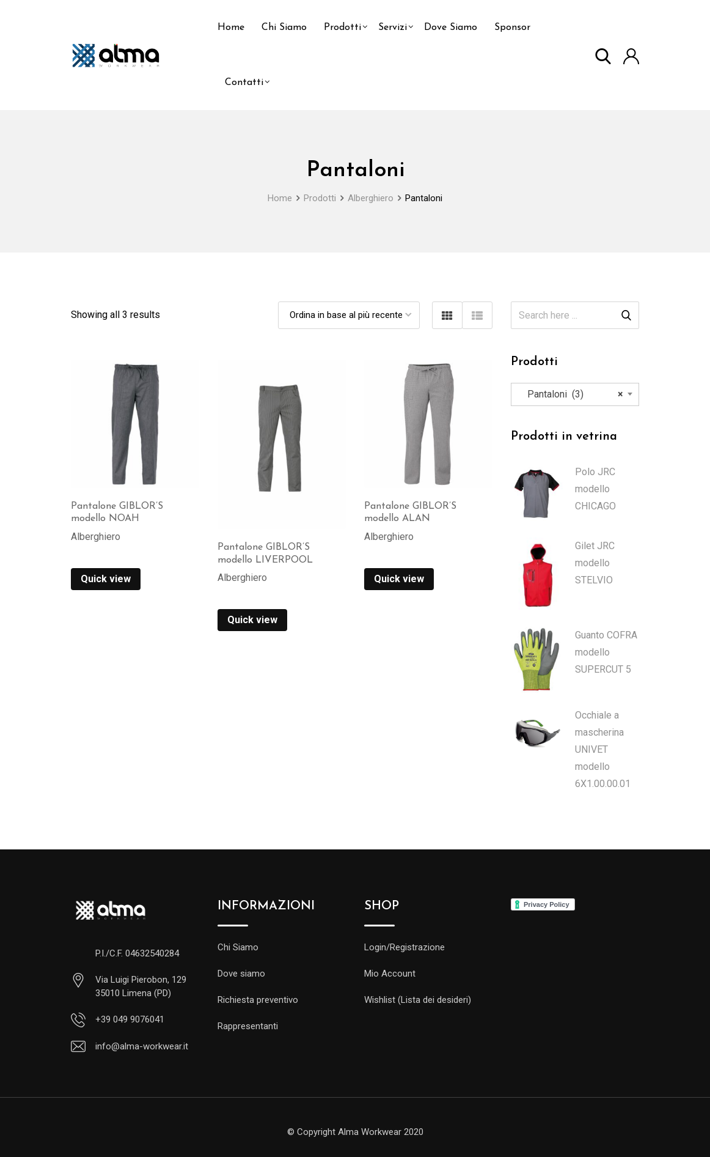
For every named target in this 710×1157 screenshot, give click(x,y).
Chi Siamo (284, 27)
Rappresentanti (248, 1026)
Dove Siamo (450, 27)
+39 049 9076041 (129, 1019)
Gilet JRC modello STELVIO (595, 563)
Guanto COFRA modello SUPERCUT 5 (606, 652)
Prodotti (342, 27)
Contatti (244, 82)
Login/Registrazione (404, 947)
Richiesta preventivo (258, 999)
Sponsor (512, 27)
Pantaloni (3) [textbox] (571, 394)
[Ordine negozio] (349, 315)
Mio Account (389, 973)
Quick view (106, 579)
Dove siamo (241, 973)
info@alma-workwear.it (141, 1046)
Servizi (392, 27)
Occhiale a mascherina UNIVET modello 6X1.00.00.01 (603, 749)
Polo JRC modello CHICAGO (595, 489)
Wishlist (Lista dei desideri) (417, 999)
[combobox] (575, 394)
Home (231, 27)
